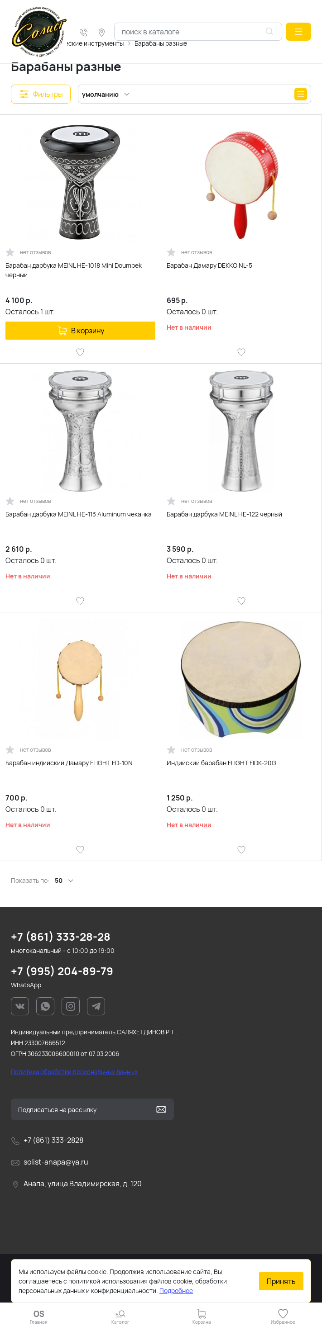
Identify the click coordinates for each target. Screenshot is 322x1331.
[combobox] (198, 32)
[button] (298, 32)
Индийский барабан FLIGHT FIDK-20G (221, 762)
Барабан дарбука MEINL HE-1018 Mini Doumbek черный (73, 270)
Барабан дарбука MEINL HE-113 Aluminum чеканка (78, 514)
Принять (281, 1281)
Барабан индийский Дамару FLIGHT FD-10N (69, 762)
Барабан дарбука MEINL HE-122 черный (224, 514)
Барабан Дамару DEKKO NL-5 (209, 265)
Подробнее (176, 1290)
